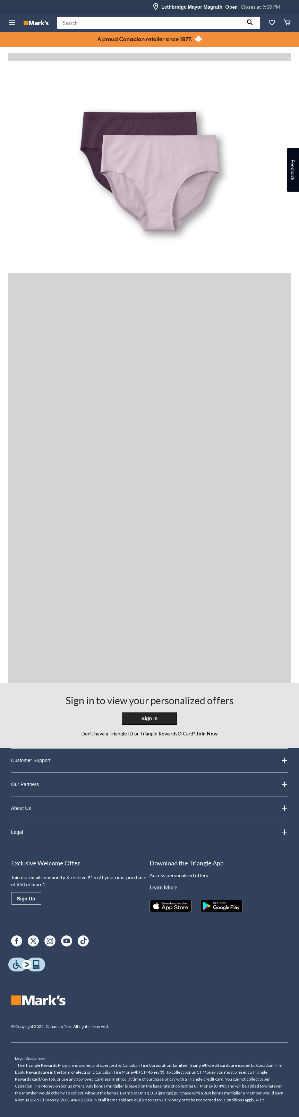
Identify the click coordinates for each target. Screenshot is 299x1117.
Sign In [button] (150, 718)
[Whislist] (271, 23)
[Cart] (287, 23)
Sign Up (26, 898)
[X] (33, 940)
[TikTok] (83, 940)
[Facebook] (16, 940)
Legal (149, 832)
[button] (250, 23)
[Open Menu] (11, 23)
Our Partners (149, 784)
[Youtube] (66, 940)
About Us (149, 808)
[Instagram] (49, 940)
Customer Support (149, 760)
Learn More (163, 887)
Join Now (206, 733)
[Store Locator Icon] (155, 7)
